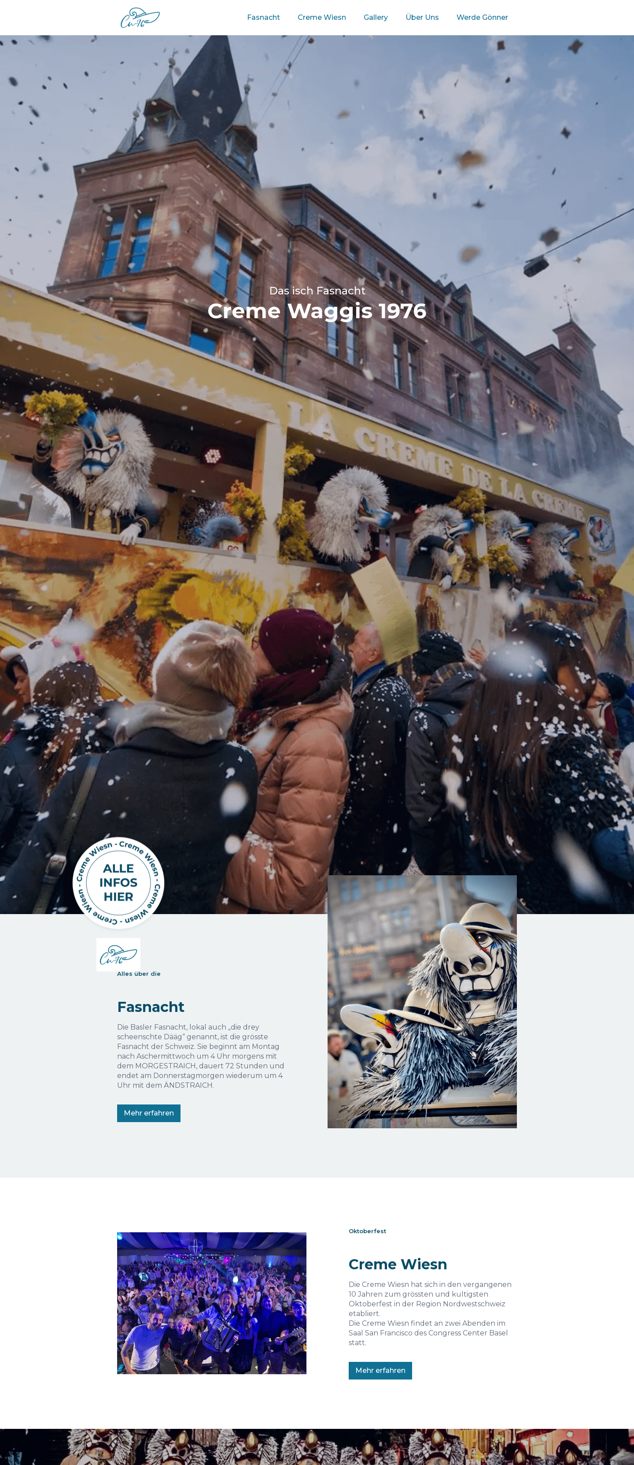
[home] (140, 14)
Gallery (376, 17)
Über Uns (422, 17)
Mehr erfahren (149, 1113)
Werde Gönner (482, 17)
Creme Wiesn (322, 17)
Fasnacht (263, 17)
